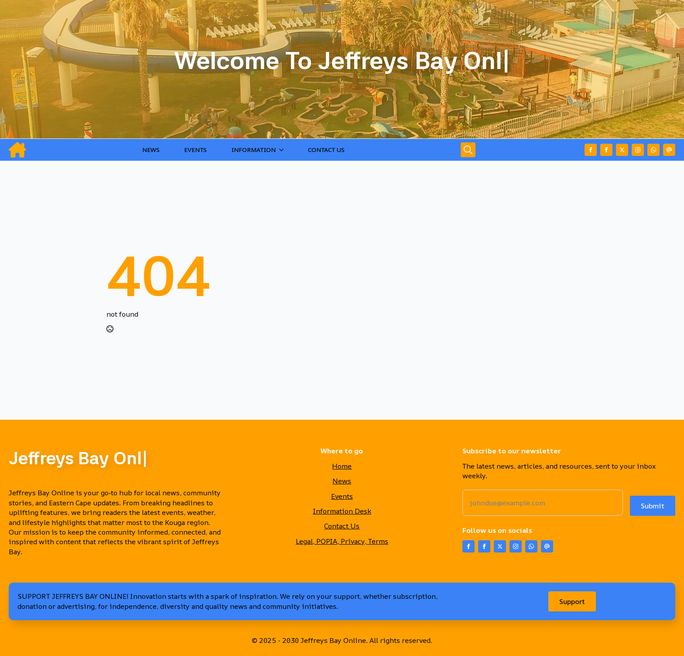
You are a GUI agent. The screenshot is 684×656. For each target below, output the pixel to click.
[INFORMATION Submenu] (283, 150)
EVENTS (195, 149)
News (341, 481)
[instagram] (638, 150)
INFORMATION (253, 149)
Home (342, 466)
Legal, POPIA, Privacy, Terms (342, 541)
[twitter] (622, 150)
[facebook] (591, 150)
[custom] (653, 150)
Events (342, 496)
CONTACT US (326, 149)
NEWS (151, 149)
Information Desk (342, 511)
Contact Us (341, 526)
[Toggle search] (468, 149)
